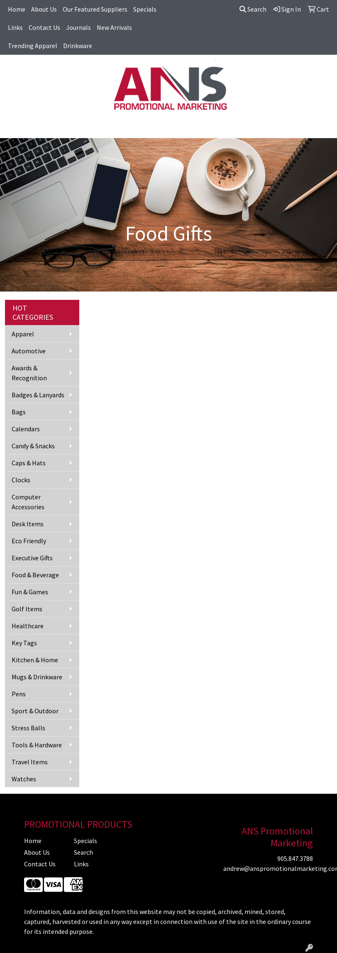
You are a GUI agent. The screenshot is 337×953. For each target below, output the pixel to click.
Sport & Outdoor (35, 711)
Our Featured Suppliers (95, 9)
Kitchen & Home (35, 660)
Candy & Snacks (33, 446)
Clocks (21, 480)
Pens (19, 694)
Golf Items (27, 609)
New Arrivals (114, 27)
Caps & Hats (29, 463)
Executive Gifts (32, 558)
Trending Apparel (32, 45)
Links (15, 27)
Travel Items (30, 762)
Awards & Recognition (29, 373)
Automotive (29, 351)
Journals (78, 27)
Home (16, 9)
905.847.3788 (295, 858)
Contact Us (44, 27)
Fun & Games (30, 592)
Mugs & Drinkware (37, 677)
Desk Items (28, 524)
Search (252, 9)
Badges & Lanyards (38, 395)
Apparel (23, 334)
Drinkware (77, 45)
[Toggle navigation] (13, 129)
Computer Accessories (28, 502)
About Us (44, 9)
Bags (19, 412)
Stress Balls (28, 728)
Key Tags (24, 643)
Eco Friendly (29, 541)
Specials (144, 9)
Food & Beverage (35, 575)
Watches (24, 779)
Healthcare (28, 626)
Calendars (26, 429)
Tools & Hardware (37, 745)
